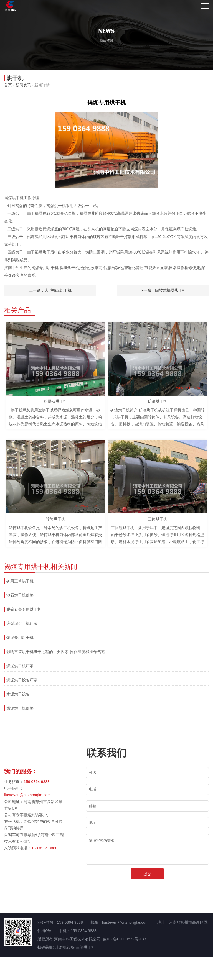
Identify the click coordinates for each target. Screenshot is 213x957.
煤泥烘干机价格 (20, 708)
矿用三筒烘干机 (20, 581)
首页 (8, 85)
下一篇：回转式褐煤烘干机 (163, 290)
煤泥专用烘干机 (20, 637)
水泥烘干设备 (18, 694)
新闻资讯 (23, 85)
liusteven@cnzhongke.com (27, 795)
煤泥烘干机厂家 (20, 666)
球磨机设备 (65, 947)
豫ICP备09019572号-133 (124, 939)
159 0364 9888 (36, 781)
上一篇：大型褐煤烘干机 (50, 290)
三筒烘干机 (85, 947)
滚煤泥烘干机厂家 (21, 623)
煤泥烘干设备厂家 (21, 680)
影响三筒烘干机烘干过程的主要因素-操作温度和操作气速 (55, 651)
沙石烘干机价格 (20, 595)
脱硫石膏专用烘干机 (23, 609)
